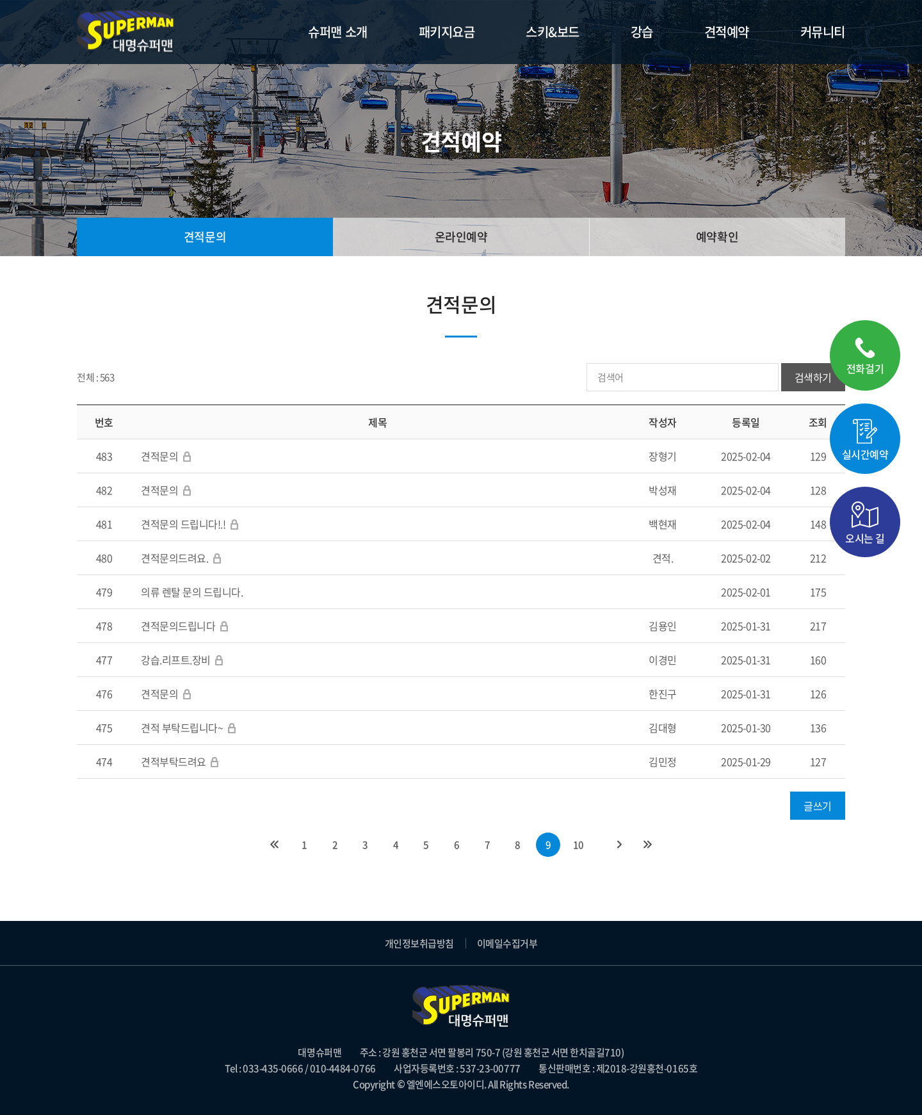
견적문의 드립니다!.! (183, 524)
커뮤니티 (822, 31)
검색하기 (813, 377)
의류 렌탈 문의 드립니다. (192, 591)
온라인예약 (461, 236)
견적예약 (726, 31)
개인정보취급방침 (419, 943)
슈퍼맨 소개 (337, 31)
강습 (642, 31)
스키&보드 (552, 31)
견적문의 (205, 236)
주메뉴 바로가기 (0, 0)
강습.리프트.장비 (176, 659)
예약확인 (717, 236)
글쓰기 (818, 805)
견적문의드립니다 (178, 625)
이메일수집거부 (507, 943)
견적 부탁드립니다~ (182, 727)
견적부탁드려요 (173, 761)
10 (578, 845)
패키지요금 (447, 31)
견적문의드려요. (176, 558)
